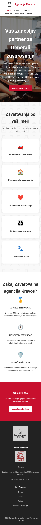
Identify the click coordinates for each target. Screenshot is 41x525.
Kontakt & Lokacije (20, 506)
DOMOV (8, 11)
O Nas (20, 492)
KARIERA (8, 13)
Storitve (20, 497)
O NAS (16, 11)
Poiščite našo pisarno (20, 88)
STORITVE (26, 11)
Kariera (20, 501)
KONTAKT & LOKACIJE (24, 13)
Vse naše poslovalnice (20, 409)
